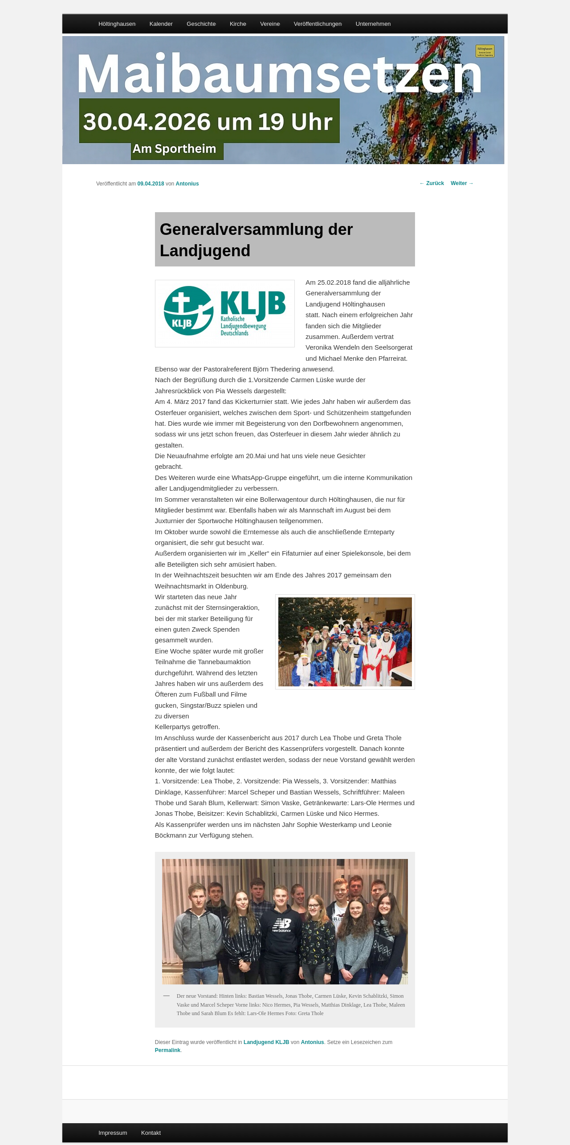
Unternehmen (373, 23)
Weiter (462, 183)
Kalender (161, 23)
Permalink (167, 1050)
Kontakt (151, 1132)
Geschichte (201, 23)
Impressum (112, 1132)
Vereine (270, 23)
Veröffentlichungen (318, 23)
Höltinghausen (116, 23)
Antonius (187, 184)
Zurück (431, 183)
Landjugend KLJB (266, 1042)
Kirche (238, 23)
